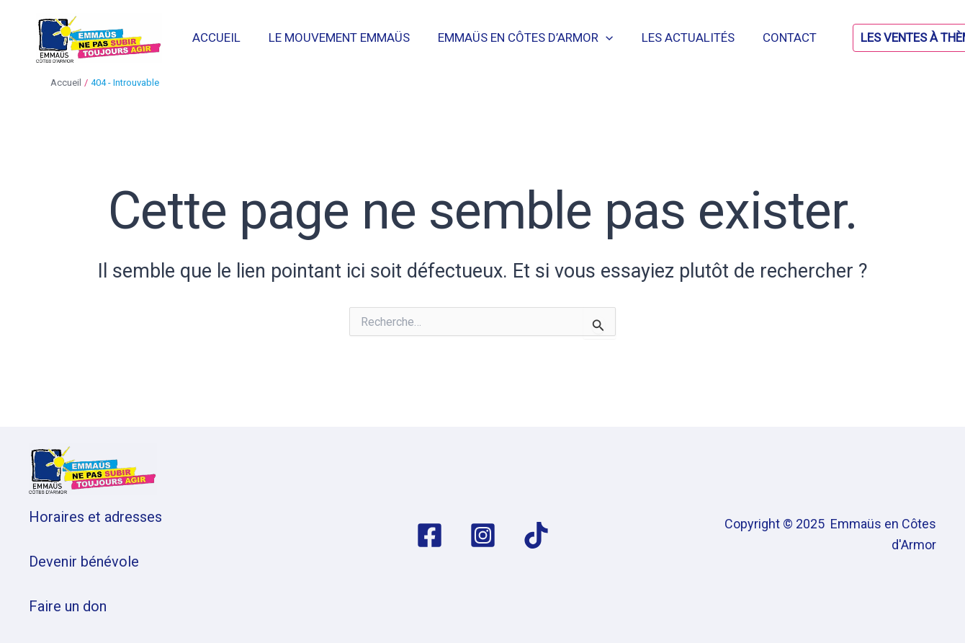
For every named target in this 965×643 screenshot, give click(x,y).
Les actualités (693, 37)
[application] (615, 37)
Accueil (233, 37)
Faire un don (68, 606)
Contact (791, 37)
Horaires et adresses (95, 517)
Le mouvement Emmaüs (352, 37)
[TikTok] (536, 535)
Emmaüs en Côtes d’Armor (534, 37)
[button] (884, 38)
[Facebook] (429, 535)
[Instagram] (483, 535)
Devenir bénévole (84, 561)
